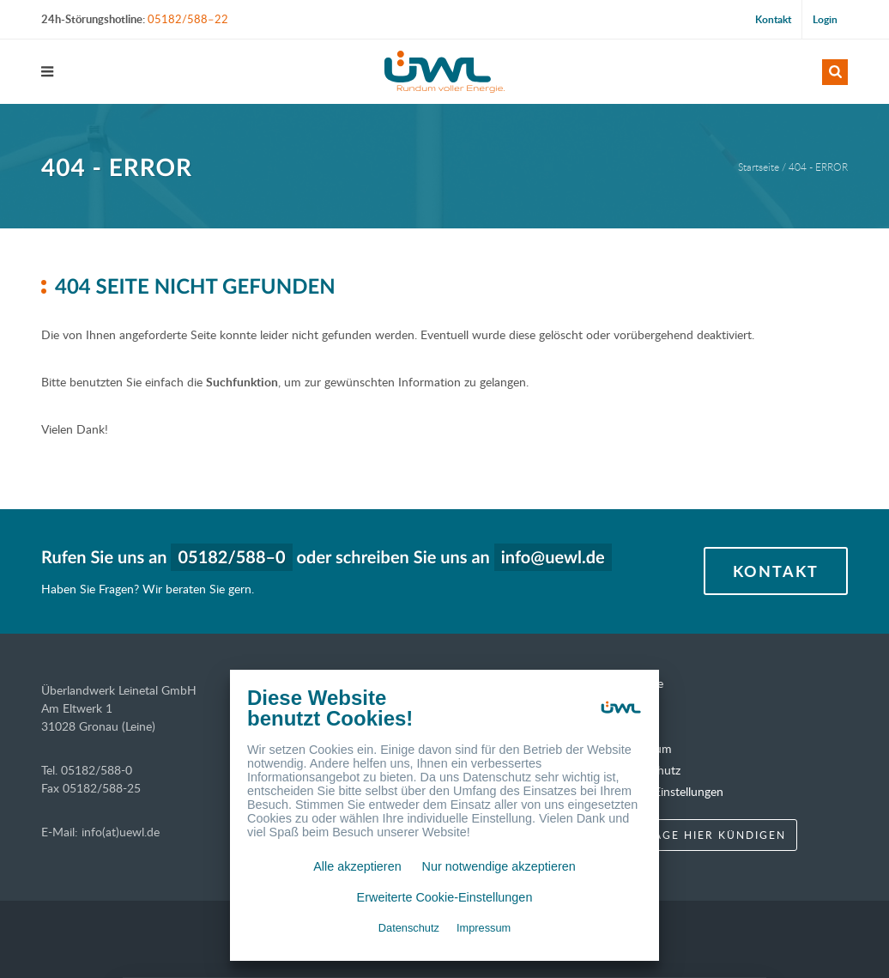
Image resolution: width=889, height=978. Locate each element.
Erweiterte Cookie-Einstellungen (445, 897)
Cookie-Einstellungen (668, 791)
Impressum (484, 927)
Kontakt (773, 19)
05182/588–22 (188, 19)
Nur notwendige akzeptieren (499, 866)
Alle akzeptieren (357, 866)
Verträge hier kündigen (699, 834)
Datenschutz (408, 927)
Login (825, 19)
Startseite (758, 166)
